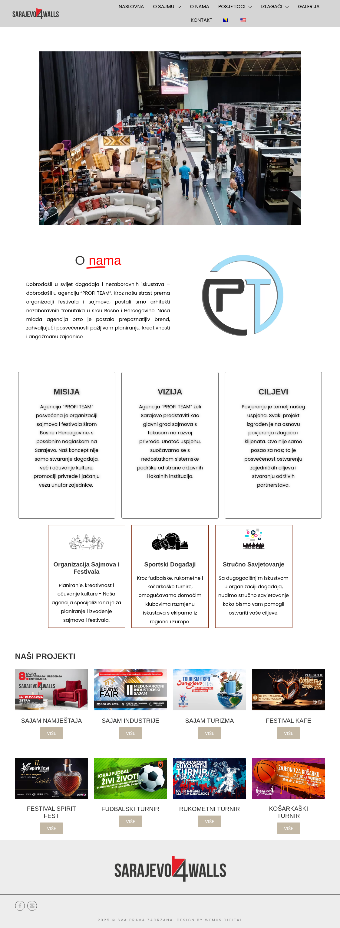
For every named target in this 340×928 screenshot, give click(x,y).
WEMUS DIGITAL (223, 920)
